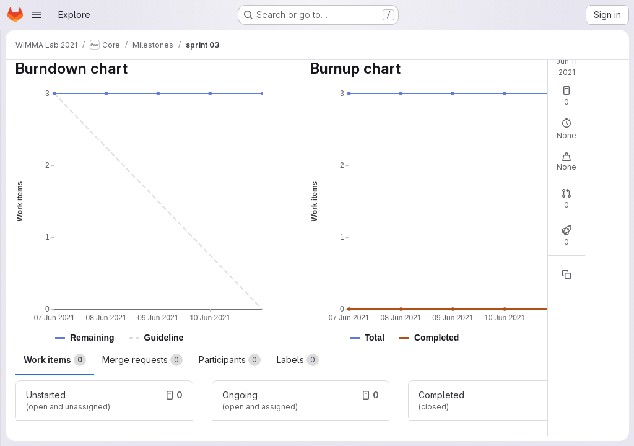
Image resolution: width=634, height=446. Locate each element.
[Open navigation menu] (36, 15)
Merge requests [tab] (142, 360)
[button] (92, 337)
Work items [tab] (55, 360)
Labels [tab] (298, 360)
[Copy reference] (566, 274)
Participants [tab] (230, 360)
